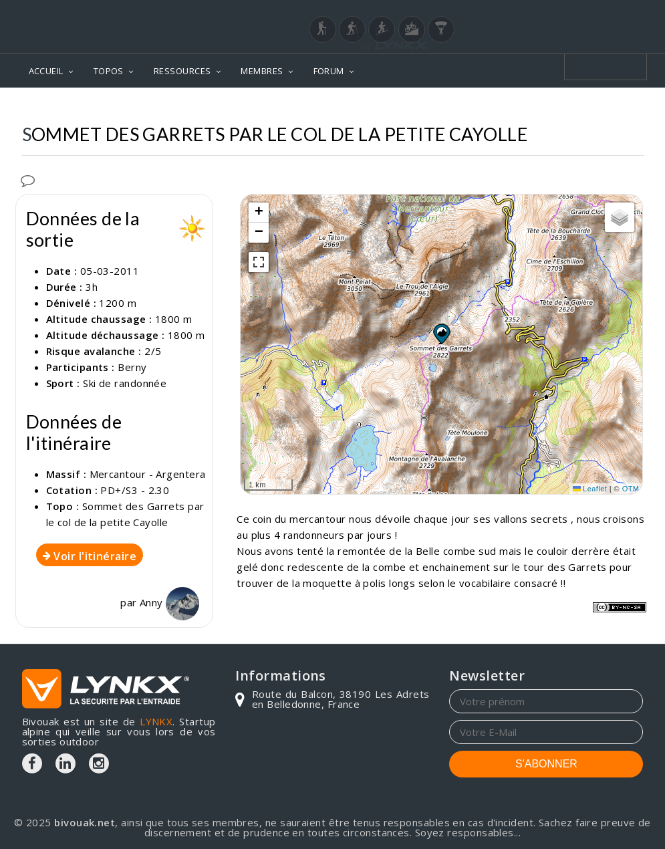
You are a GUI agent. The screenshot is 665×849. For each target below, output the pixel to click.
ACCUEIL (46, 71)
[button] (441, 333)
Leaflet (590, 489)
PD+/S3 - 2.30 (134, 490)
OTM (631, 489)
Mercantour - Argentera (148, 474)
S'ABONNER (546, 763)
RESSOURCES (182, 71)
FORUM (328, 71)
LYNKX (156, 721)
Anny (169, 602)
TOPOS (109, 71)
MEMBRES (262, 71)
